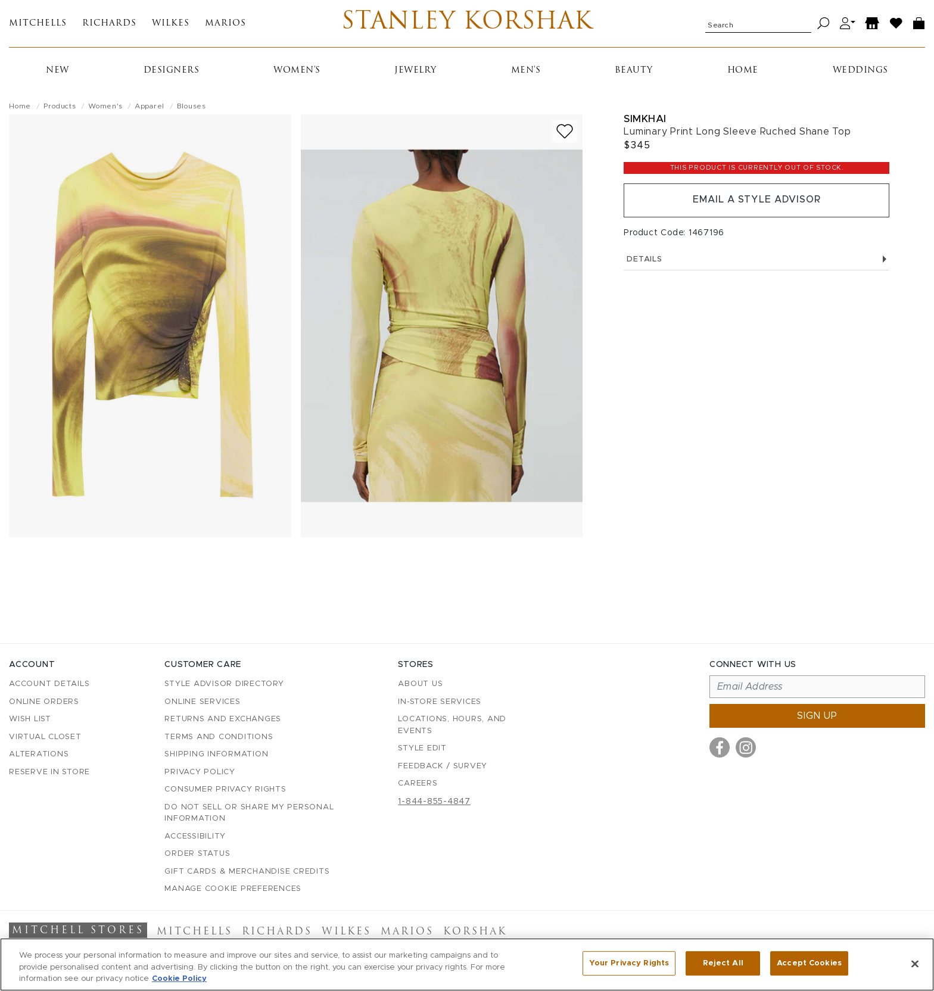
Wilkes (170, 24)
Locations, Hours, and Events (452, 725)
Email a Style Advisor (757, 201)
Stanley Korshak (467, 24)
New (57, 71)
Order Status (197, 854)
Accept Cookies (809, 963)
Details (756, 260)
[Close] (915, 964)
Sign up (817, 716)
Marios (225, 24)
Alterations (39, 754)
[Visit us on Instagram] (746, 747)
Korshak (475, 932)
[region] (467, 964)
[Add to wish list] (565, 132)
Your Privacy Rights (629, 963)
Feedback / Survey (442, 766)
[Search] (823, 24)
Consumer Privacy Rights (225, 789)
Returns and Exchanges (222, 719)
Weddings (860, 71)
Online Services (202, 702)
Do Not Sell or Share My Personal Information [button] (249, 813)
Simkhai (645, 119)
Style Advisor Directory (224, 684)
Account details (49, 684)
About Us (420, 684)
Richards (109, 24)
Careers (417, 783)
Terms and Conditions (218, 737)
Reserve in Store (49, 772)
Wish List (30, 719)
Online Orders (44, 702)
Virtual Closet (45, 737)
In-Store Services (439, 702)
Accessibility (195, 836)
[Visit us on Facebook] (719, 747)
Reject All (723, 963)
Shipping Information (216, 754)
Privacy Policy (199, 772)
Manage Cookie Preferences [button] (232, 889)
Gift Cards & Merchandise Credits (246, 871)
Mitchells (38, 24)
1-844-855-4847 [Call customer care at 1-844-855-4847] (434, 801)
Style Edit (422, 748)
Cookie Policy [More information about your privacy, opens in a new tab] (179, 979)
